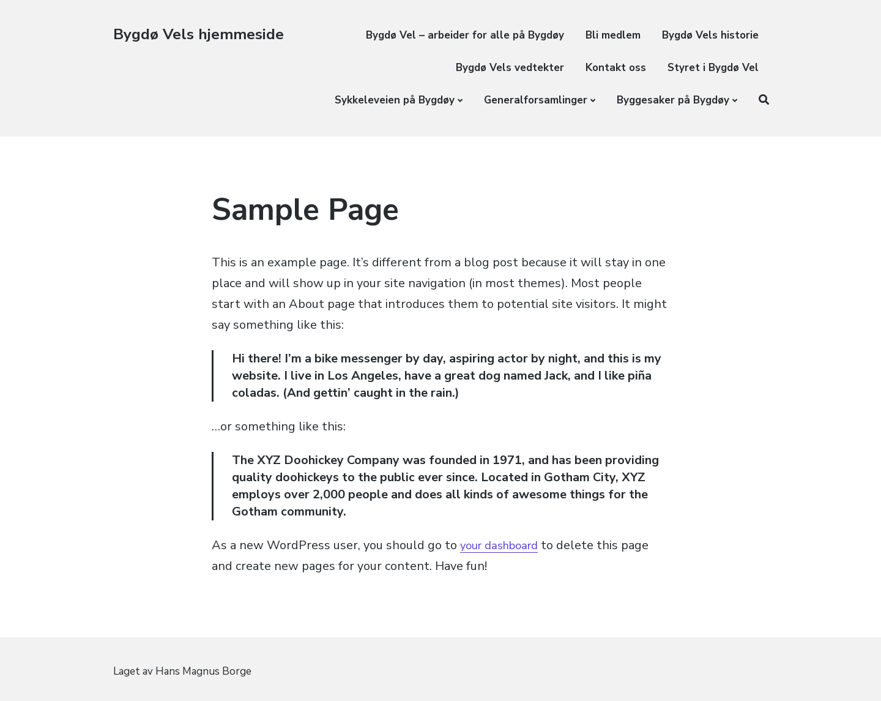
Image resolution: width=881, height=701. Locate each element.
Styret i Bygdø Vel (713, 68)
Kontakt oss (615, 68)
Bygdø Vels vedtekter (510, 68)
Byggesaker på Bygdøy (673, 100)
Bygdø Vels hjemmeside (202, 34)
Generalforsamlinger (535, 100)
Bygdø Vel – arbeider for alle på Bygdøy (465, 35)
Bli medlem (613, 35)
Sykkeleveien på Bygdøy (395, 100)
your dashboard (503, 545)
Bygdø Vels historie (710, 35)
